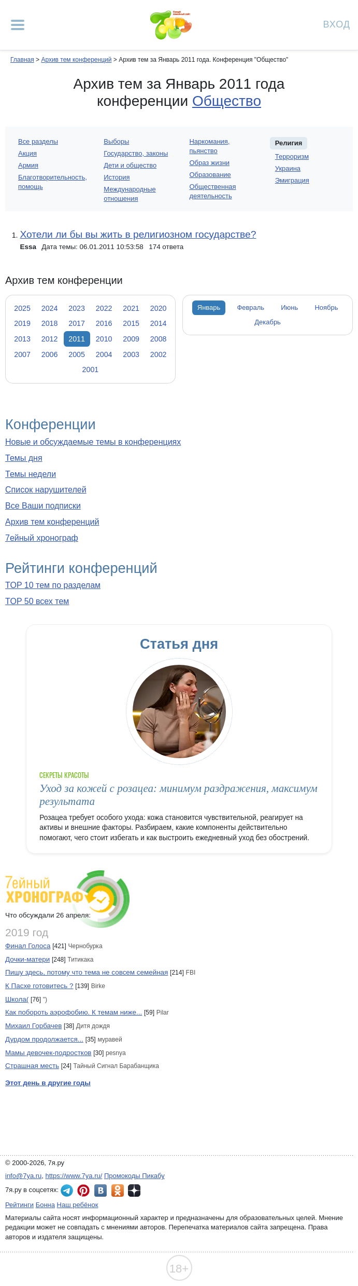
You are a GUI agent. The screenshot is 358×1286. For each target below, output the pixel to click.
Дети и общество (130, 165)
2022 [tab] (104, 308)
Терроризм (292, 156)
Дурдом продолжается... (44, 1039)
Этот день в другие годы (48, 1083)
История (117, 177)
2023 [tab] (76, 308)
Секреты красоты (64, 775)
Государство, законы (136, 153)
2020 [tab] (158, 308)
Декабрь (267, 322)
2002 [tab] (158, 354)
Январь (208, 307)
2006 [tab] (49, 354)
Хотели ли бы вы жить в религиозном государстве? (138, 234)
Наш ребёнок (77, 1205)
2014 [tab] (158, 323)
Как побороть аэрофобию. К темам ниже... (73, 1012)
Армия (28, 165)
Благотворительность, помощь (52, 181)
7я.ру (134, 1190)
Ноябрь (326, 307)
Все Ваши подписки (43, 505)
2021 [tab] (131, 308)
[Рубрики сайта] (17, 25)
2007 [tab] (22, 354)
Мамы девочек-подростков (48, 1053)
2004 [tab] (104, 354)
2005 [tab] (76, 354)
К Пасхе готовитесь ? (39, 986)
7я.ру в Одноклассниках (117, 1190)
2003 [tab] (131, 354)
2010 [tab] (104, 339)
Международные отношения (129, 193)
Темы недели (30, 474)
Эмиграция (292, 180)
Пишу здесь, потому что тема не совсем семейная (86, 972)
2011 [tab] (76, 339)
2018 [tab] (49, 323)
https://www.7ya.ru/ (74, 1176)
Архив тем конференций (52, 521)
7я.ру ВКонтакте (100, 1190)
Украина (287, 168)
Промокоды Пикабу (134, 1176)
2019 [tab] (22, 323)
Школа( (16, 999)
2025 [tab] (22, 308)
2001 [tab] (90, 369)
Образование (210, 175)
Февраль (250, 307)
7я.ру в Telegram (67, 1190)
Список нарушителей (46, 489)
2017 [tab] (76, 323)
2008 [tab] (158, 339)
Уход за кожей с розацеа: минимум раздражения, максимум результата (178, 795)
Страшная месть (32, 1066)
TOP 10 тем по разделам (53, 585)
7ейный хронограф (41, 537)
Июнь (289, 307)
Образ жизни (210, 163)
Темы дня (23, 458)
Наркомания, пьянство (210, 146)
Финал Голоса (27, 946)
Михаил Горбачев (33, 1026)
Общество (226, 101)
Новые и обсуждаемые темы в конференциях (93, 441)
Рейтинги (19, 1205)
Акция (27, 153)
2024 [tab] (49, 308)
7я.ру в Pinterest (83, 1190)
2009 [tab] (131, 339)
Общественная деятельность (213, 191)
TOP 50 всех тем (37, 601)
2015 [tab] (131, 323)
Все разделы (38, 141)
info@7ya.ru (23, 1176)
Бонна (45, 1205)
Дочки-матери (27, 959)
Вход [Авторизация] (336, 24)
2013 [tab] (22, 339)
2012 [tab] (49, 339)
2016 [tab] (104, 323)
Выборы (116, 141)
